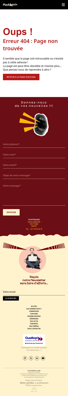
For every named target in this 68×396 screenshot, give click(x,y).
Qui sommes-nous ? (34, 309)
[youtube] (43, 358)
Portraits (34, 324)
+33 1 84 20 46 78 (36, 229)
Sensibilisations (34, 316)
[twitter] (31, 358)
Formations (34, 311)
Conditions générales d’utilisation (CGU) (34, 374)
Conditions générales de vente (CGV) (34, 375)
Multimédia (34, 326)
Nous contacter (34, 329)
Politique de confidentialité (34, 377)
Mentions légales (34, 372)
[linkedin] (37, 358)
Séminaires (34, 319)
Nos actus (34, 321)
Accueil (34, 306)
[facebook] (25, 358)
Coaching (34, 314)
